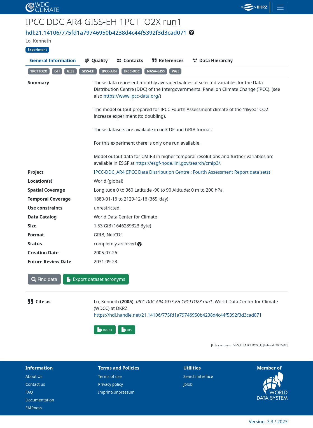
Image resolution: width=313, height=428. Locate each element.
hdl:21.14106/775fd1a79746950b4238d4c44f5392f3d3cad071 (105, 32)
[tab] (52, 60)
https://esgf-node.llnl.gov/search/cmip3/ (178, 163)
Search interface (198, 376)
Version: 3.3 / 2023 (268, 421)
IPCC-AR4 (109, 71)
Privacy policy (110, 384)
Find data (44, 279)
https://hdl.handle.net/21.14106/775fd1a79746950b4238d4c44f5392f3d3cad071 (178, 315)
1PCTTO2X (38, 71)
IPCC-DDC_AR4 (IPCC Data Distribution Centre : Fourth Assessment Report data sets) (182, 172)
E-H (57, 71)
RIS (127, 329)
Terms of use (110, 376)
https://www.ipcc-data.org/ (132, 96)
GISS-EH (87, 71)
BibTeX (104, 329)
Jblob (188, 384)
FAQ (29, 392)
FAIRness (33, 407)
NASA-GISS (156, 71)
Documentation (39, 400)
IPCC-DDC (132, 71)
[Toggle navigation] (280, 7)
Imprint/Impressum (116, 392)
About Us (33, 376)
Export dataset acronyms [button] (96, 279)
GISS (70, 71)
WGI (175, 71)
